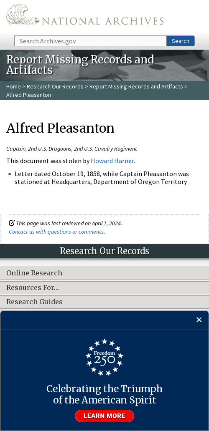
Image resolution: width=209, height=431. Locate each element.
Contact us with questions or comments (56, 231)
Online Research (34, 273)
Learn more (104, 416)
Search (180, 41)
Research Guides (34, 302)
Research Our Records (55, 86)
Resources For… (32, 288)
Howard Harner (112, 160)
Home (13, 86)
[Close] (199, 320)
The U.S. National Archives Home (84, 17)
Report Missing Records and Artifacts (136, 86)
